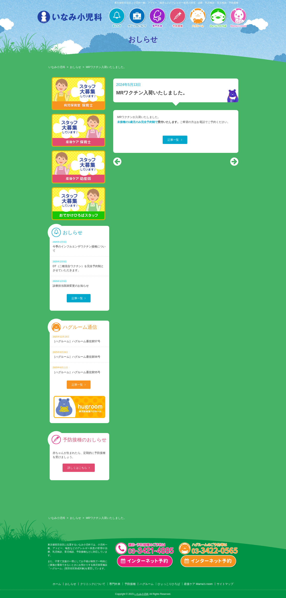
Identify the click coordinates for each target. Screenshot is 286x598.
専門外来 (157, 18)
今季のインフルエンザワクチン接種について (79, 246)
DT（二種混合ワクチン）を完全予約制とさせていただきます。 (79, 266)
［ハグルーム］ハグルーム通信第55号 (79, 370)
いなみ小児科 (56, 67)
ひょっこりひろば (218, 18)
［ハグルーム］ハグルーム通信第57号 (79, 339)
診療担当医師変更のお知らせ (79, 283)
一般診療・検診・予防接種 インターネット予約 (145, 561)
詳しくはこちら (77, 467)
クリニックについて (137, 18)
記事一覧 (174, 139)
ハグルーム (198, 18)
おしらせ (117, 18)
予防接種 (177, 18)
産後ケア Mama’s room (238, 18)
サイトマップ (225, 584)
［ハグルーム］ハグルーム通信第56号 (79, 354)
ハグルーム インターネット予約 (209, 561)
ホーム (57, 584)
